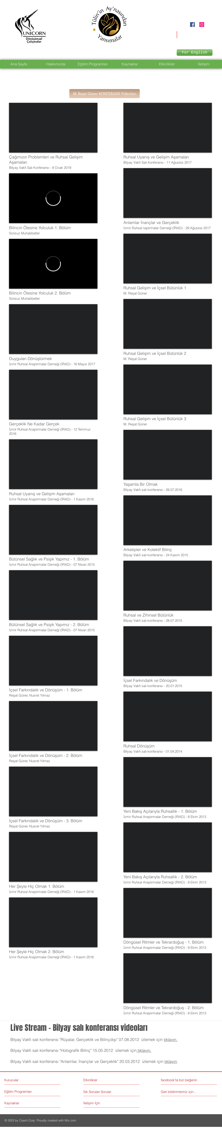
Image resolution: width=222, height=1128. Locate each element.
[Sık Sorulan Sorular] (98, 1091)
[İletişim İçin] (100, 1103)
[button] (104, 93)
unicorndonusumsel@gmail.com (190, 33)
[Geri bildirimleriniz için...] (179, 1091)
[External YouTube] (53, 128)
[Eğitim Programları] (21, 1091)
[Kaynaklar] (21, 1103)
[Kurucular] (23, 1080)
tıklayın (170, 1061)
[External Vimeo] (53, 198)
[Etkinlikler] (103, 1080)
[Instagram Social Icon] (201, 24)
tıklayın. (170, 1039)
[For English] (194, 52)
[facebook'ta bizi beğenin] (181, 1080)
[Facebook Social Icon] (192, 24)
